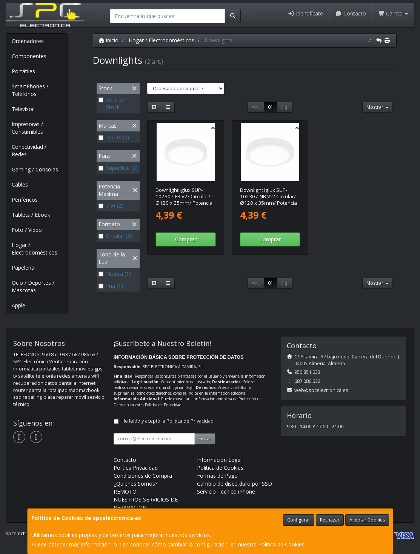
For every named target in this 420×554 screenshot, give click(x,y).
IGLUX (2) (113, 137)
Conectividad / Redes (29, 150)
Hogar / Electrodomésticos (34, 248)
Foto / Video (27, 229)
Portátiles (23, 71)
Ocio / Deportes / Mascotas (33, 286)
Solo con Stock (113, 103)
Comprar (186, 239)
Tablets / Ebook (31, 214)
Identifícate (305, 13)
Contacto (350, 13)
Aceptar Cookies (367, 520)
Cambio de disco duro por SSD (234, 483)
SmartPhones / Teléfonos (30, 90)
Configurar (298, 520)
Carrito (393, 13)
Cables (20, 184)
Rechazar (330, 520)
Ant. (256, 107)
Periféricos (25, 199)
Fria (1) (110, 285)
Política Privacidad (136, 467)
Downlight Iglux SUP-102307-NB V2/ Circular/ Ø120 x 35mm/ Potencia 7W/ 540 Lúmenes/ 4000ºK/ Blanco (268, 203)
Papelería (23, 267)
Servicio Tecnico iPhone (226, 491)
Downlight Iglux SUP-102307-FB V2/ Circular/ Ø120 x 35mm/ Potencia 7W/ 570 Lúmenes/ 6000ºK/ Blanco (183, 203)
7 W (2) (110, 205)
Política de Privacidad (163, 404)
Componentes (29, 56)
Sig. (284, 107)
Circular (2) (115, 235)
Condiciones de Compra (143, 475)
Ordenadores (28, 41)
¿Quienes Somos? (135, 483)
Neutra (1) (114, 273)
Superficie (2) (118, 167)
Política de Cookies (281, 544)
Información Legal (219, 459)
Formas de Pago (217, 475)
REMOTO (125, 491)
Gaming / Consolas (35, 169)
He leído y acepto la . (168, 421)
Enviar (204, 438)
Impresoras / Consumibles (27, 127)
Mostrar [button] (377, 107)
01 (270, 107)
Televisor (23, 109)
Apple (18, 305)
